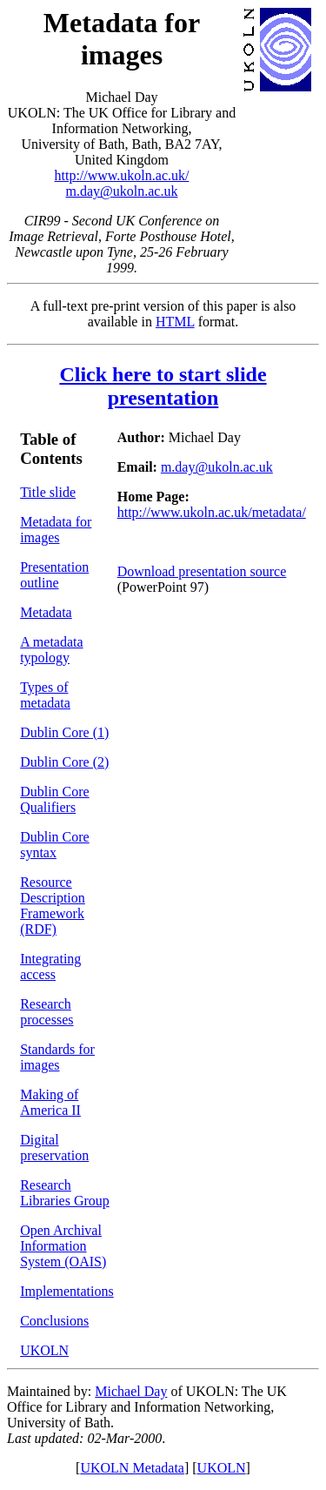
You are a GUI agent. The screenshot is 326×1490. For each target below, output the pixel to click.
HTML (175, 321)
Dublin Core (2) (64, 762)
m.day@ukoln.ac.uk (122, 191)
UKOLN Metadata (132, 1467)
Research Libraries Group (65, 1193)
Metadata (46, 612)
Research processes (46, 1012)
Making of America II (50, 1102)
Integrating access (50, 966)
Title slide (48, 492)
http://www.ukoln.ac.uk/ (122, 175)
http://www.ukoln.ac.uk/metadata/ (211, 512)
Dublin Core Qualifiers (55, 799)
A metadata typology (51, 649)
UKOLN (44, 1350)
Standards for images (57, 1057)
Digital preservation (54, 1147)
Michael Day (131, 1391)
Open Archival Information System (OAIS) (63, 1246)
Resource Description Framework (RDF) (52, 905)
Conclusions (54, 1320)
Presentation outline (54, 575)
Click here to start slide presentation (162, 386)
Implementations (67, 1291)
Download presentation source (202, 571)
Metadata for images (55, 529)
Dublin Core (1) (64, 732)
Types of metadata (45, 695)
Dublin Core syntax (55, 844)
